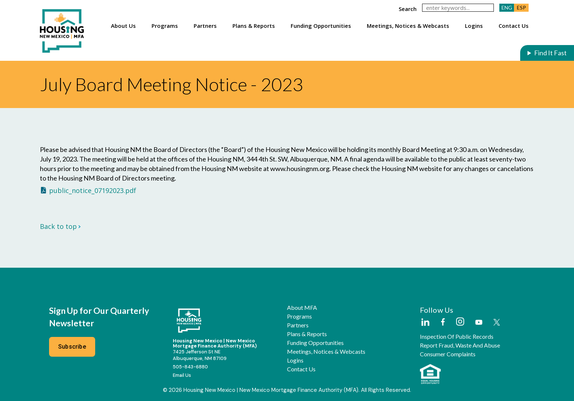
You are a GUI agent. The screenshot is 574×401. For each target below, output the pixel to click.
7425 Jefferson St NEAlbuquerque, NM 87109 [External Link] (200, 355)
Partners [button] (205, 25)
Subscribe (72, 346)
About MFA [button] (302, 307)
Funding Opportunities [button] (321, 25)
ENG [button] (507, 7)
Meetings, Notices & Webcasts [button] (408, 25)
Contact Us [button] (514, 25)
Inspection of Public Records (456, 336)
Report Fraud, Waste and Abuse (460, 345)
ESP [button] (521, 7)
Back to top (60, 226)
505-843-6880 (190, 367)
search (408, 8)
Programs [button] (165, 25)
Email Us (182, 375)
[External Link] (425, 322)
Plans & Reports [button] (253, 25)
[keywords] (458, 8)
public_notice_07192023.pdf (92, 190)
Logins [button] (474, 25)
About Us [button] (123, 25)
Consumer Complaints (448, 354)
